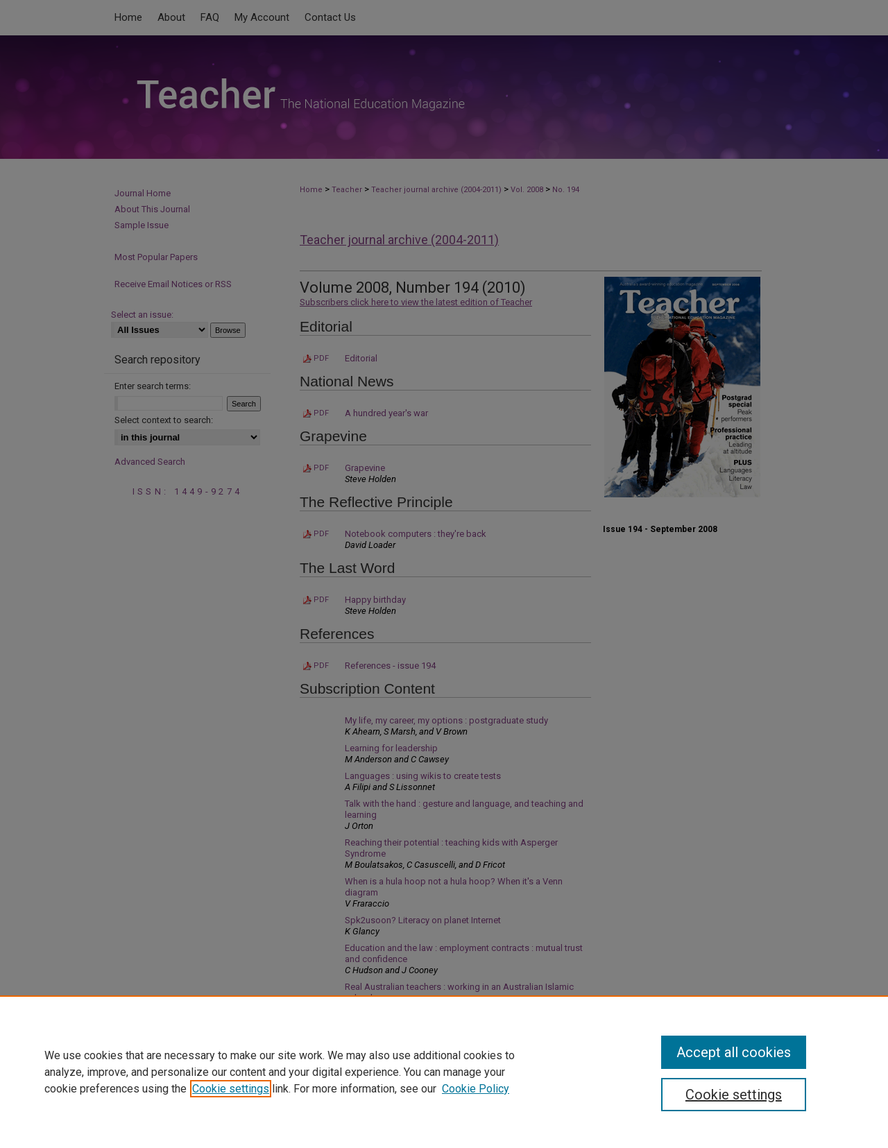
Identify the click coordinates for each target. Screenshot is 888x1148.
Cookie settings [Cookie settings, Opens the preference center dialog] (733, 1094)
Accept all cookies (733, 1052)
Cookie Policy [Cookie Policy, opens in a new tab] (475, 1088)
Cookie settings (230, 1088)
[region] (444, 1071)
